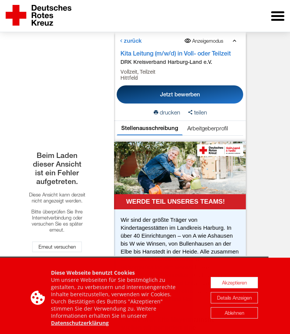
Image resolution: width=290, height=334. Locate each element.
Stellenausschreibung (149, 128)
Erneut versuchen (57, 247)
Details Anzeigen (234, 301)
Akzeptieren (234, 286)
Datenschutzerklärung (80, 325)
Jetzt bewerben (180, 94)
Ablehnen (234, 316)
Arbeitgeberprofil (207, 128)
